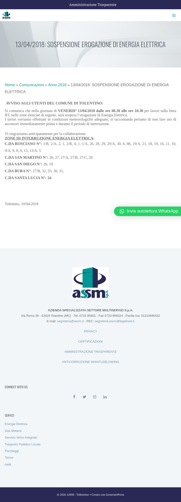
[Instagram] (94, 397)
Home (10, 85)
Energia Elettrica (16, 424)
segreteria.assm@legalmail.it (114, 321)
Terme (9, 457)
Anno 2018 (57, 85)
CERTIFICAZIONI (90, 341)
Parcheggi (12, 451)
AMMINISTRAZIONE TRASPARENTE (90, 351)
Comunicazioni (31, 85)
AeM (8, 464)
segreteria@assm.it (70, 321)
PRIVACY (90, 331)
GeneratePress (115, 494)
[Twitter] (84, 397)
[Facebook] (74, 397)
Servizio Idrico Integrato (21, 437)
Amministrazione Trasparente (93, 4)
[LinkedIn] (105, 397)
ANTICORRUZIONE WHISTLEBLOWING (90, 362)
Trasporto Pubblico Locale (23, 444)
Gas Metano (13, 431)
